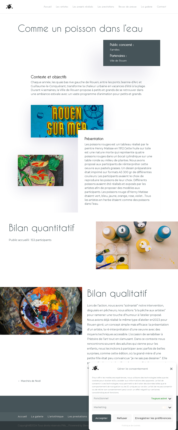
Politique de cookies (131, 428)
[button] (171, 371)
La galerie (146, 6)
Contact (161, 6)
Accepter (101, 420)
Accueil (47, 6)
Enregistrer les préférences (153, 420)
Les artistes (62, 6)
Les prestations (106, 6)
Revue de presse (128, 6)
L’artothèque (55, 416)
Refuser (122, 420)
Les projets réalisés (83, 6)
